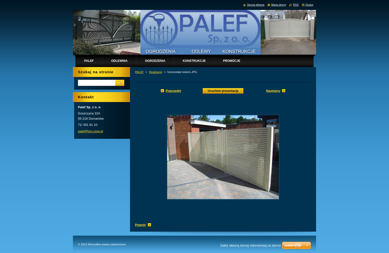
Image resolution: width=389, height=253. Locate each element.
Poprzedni (173, 91)
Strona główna (255, 4)
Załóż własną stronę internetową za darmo (250, 245)
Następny (273, 91)
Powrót (140, 225)
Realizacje (155, 72)
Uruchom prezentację (223, 91)
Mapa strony (278, 4)
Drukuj (309, 4)
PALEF (139, 72)
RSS (295, 4)
